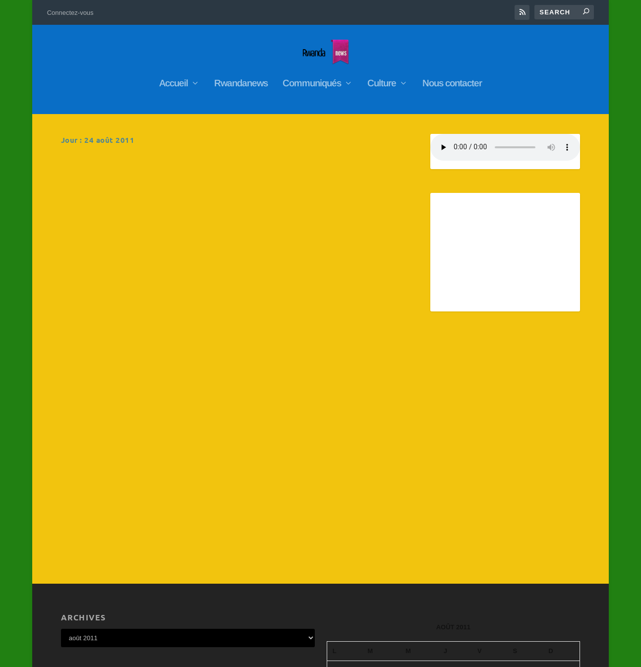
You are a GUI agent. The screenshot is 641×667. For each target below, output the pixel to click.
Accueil (173, 78)
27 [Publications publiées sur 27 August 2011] (525, 565)
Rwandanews (241, 78)
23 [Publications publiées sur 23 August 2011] (381, 565)
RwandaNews (132, 178)
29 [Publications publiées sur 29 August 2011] (345, 585)
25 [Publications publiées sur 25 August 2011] (455, 565)
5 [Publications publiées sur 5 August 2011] (490, 507)
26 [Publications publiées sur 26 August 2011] (490, 565)
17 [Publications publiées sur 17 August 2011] (419, 546)
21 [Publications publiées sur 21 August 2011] (561, 546)
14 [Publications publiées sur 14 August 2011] (561, 526)
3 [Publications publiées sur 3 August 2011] (419, 507)
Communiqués (312, 78)
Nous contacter (452, 78)
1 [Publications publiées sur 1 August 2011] (345, 507)
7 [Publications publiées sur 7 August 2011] (561, 507)
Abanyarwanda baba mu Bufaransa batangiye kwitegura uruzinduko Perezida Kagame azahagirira (135, 282)
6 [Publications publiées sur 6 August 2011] (525, 507)
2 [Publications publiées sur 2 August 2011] (381, 507)
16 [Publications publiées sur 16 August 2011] (381, 546)
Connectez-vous (70, 12)
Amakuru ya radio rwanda (119, 164)
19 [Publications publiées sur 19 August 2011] (490, 546)
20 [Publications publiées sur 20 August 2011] (525, 546)
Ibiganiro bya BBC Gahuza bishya (316, 164)
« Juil (336, 599)
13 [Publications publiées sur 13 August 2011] (525, 526)
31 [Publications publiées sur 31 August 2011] (419, 585)
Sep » (359, 599)
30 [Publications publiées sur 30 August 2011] (381, 585)
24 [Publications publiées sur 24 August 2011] (419, 565)
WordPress (190, 655)
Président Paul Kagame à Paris (313, 272)
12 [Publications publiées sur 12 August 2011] (490, 526)
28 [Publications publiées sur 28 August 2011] (561, 565)
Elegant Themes (113, 655)
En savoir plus (104, 226)
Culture (381, 78)
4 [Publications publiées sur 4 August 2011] (455, 507)
